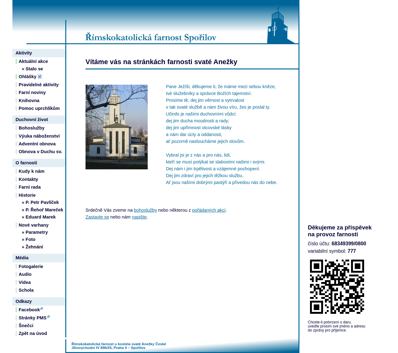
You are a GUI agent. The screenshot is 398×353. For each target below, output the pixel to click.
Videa (25, 282)
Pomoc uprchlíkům (39, 108)
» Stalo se (32, 68)
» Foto (28, 239)
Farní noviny (32, 92)
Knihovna (29, 100)
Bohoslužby (31, 127)
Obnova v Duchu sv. (40, 151)
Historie (27, 195)
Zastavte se (97, 216)
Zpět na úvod (33, 333)
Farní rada (30, 187)
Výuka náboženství (39, 136)
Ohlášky (27, 76)
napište (139, 216)
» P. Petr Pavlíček (40, 202)
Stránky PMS (33, 317)
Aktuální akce (33, 61)
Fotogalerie (31, 266)
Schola (26, 290)
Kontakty (28, 179)
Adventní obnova (37, 143)
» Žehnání (32, 246)
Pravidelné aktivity (39, 84)
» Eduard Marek (39, 216)
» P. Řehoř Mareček (42, 209)
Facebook (29, 309)
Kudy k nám (31, 171)
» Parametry (35, 232)
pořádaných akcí (209, 210)
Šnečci (26, 325)
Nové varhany (34, 225)
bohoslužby (145, 210)
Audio (25, 274)
